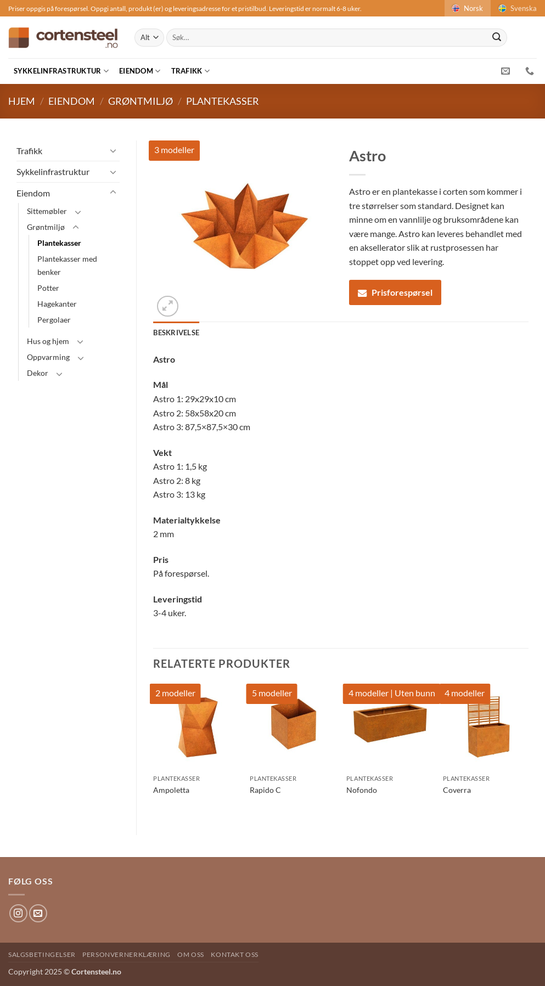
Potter (48, 287)
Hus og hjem (48, 341)
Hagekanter (57, 303)
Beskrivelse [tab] (176, 332)
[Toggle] (113, 150)
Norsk (466, 8)
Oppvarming (48, 357)
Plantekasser (222, 101)
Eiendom (139, 71)
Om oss (190, 954)
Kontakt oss (235, 954)
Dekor (37, 373)
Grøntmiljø (140, 101)
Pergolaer (54, 319)
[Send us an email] (38, 913)
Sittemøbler (47, 211)
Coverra (457, 790)
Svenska (517, 8)
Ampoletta (171, 790)
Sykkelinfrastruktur (61, 71)
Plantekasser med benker (67, 265)
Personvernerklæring (126, 954)
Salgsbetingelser (42, 954)
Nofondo (361, 790)
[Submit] (496, 38)
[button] (167, 306)
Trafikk (190, 71)
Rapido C (265, 790)
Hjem (21, 101)
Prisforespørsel (395, 292)
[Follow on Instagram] (18, 913)
